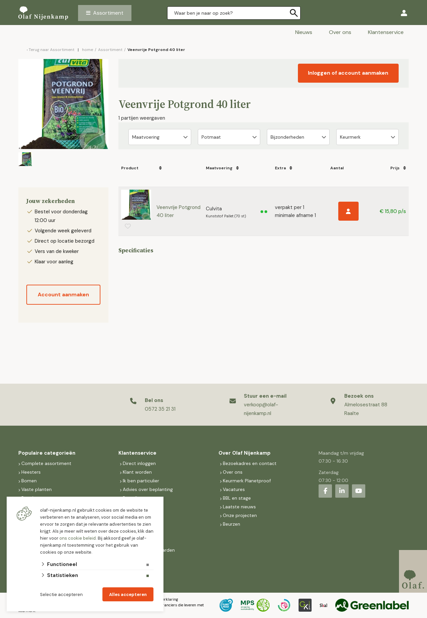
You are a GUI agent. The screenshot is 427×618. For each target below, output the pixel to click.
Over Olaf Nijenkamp (245, 453)
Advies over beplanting (148, 489)
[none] (294, 13)
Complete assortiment (47, 463)
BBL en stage (237, 498)
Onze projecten (240, 515)
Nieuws (303, 32)
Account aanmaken (63, 294)
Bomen (29, 481)
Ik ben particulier (141, 481)
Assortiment (108, 12)
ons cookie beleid (77, 538)
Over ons (340, 32)
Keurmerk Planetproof (247, 481)
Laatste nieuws (239, 507)
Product (129, 168)
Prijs (395, 168)
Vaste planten (36, 489)
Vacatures (234, 489)
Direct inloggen (139, 463)
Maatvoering (219, 168)
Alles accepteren (128, 594)
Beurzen (231, 524)
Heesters (31, 472)
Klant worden (137, 472)
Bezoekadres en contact (250, 463)
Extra (280, 168)
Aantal (335, 168)
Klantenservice (386, 32)
